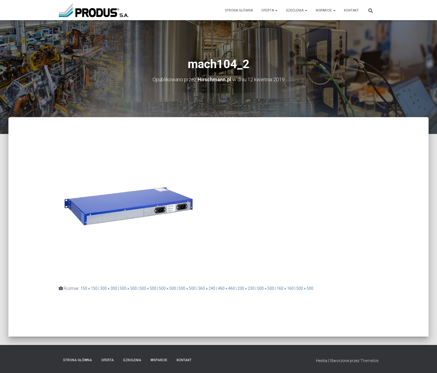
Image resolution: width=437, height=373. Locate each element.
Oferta (269, 10)
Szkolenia (296, 10)
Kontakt (351, 10)
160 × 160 (285, 288)
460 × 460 (226, 288)
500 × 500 (128, 288)
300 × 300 (108, 288)
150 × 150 (89, 288)
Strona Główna (239, 10)
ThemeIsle (369, 360)
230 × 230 (246, 288)
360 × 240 (206, 288)
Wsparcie (326, 10)
